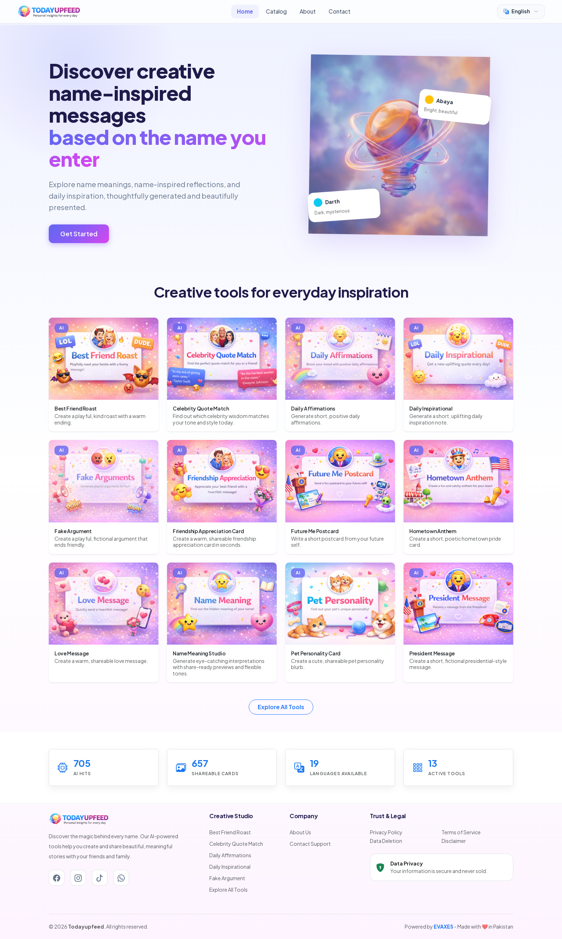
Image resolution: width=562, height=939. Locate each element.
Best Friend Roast (230, 832)
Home (245, 11)
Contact (340, 11)
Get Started (78, 234)
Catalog (276, 11)
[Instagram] (78, 878)
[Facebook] (57, 878)
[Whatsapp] (121, 878)
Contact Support (310, 843)
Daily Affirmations (230, 855)
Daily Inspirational (230, 866)
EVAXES (443, 926)
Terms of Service (461, 832)
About (308, 11)
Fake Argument (227, 878)
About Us (300, 832)
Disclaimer (454, 841)
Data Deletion (386, 841)
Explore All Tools (281, 707)
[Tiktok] (100, 878)
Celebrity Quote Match (236, 843)
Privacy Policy (386, 832)
